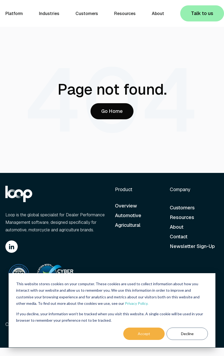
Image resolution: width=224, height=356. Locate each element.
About (158, 13)
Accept (144, 333)
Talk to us (202, 13)
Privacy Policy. (136, 303)
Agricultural (128, 225)
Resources (125, 13)
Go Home (112, 111)
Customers (86, 13)
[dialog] (112, 310)
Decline (187, 333)
